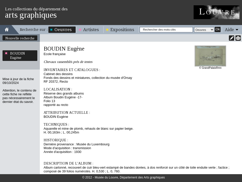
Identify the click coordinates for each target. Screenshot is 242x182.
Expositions (122, 29)
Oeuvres (63, 29)
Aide (229, 29)
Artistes (91, 29)
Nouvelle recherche (20, 38)
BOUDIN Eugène (17, 55)
